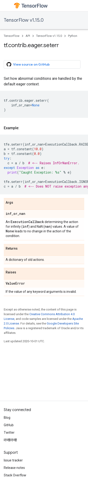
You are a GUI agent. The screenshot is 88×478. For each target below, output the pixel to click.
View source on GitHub (28, 64)
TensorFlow (11, 36)
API (28, 36)
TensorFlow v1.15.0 (24, 20)
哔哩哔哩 (10, 440)
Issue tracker (13, 460)
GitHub (9, 425)
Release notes (14, 468)
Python (72, 36)
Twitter (9, 432)
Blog (7, 417)
